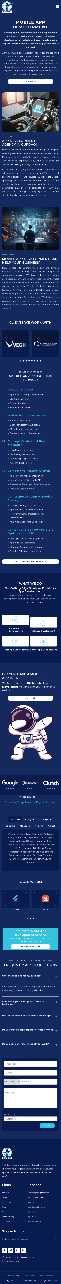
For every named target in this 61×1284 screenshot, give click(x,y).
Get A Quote (50, 1281)
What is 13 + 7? (11, 1114)
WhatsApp (30, 1281)
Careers (5, 1197)
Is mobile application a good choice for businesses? (23, 1003)
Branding (31, 1212)
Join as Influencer (8, 1202)
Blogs (4, 1207)
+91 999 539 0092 (28, 1257)
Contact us (30, 81)
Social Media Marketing (36, 1207)
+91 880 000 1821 (13, 1257)
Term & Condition (46, 1276)
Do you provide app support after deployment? (28, 1029)
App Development (34, 1202)
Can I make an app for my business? (22, 975)
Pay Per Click (32, 1217)
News (4, 1212)
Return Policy (29, 1276)
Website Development (36, 1197)
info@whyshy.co (12, 1261)
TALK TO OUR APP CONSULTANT (30, 561)
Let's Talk (30, 698)
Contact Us (6, 1222)
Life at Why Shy (8, 1217)
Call (10, 1281)
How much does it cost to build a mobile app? (27, 1015)
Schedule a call (30, 946)
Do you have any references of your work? (25, 1044)
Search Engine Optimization (38, 1193)
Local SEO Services (34, 1222)
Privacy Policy (14, 1276)
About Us (5, 1193)
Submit (47, 1125)
